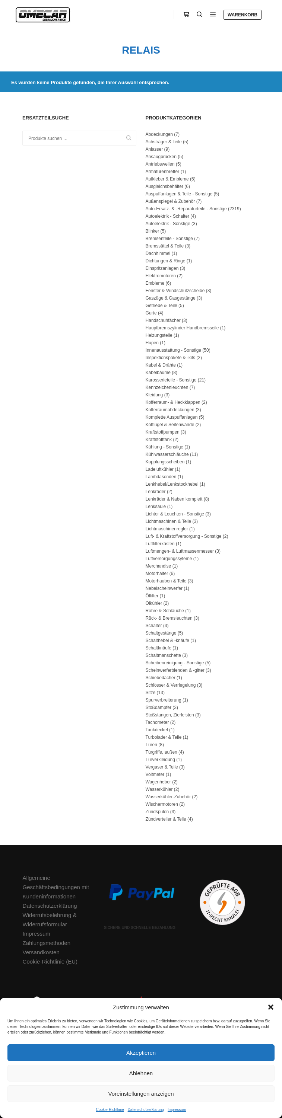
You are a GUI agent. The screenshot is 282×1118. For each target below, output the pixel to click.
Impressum (177, 1110)
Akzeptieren (141, 1053)
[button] (271, 1007)
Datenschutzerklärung (146, 1110)
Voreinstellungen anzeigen (141, 1093)
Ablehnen (141, 1073)
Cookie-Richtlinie (110, 1110)
